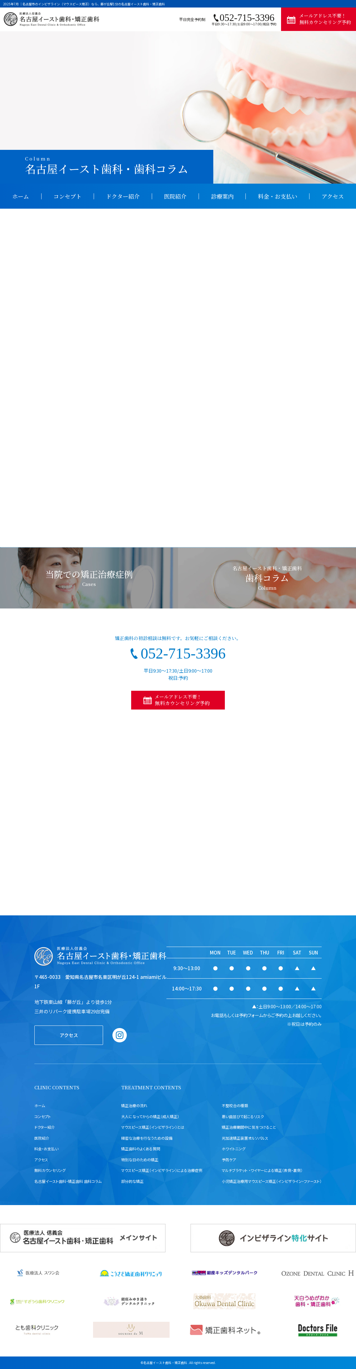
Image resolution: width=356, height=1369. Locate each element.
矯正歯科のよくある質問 (140, 1148)
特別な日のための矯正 (139, 1159)
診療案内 (222, 196)
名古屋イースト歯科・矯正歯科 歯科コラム (67, 1181)
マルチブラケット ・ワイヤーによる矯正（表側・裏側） (262, 1170)
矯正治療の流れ (134, 1105)
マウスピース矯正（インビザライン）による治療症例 (161, 1170)
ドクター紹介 (123, 196)
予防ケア (229, 1159)
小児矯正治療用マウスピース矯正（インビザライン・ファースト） (272, 1181)
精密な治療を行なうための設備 (146, 1138)
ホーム (20, 196)
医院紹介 (175, 196)
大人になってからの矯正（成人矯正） (150, 1116)
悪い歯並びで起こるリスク (243, 1116)
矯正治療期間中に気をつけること (249, 1127)
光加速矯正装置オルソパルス (245, 1138)
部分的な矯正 (132, 1181)
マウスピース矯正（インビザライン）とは (152, 1127)
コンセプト (67, 196)
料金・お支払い (277, 196)
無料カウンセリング (50, 1170)
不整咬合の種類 (235, 1105)
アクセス (333, 196)
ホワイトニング (233, 1148)
